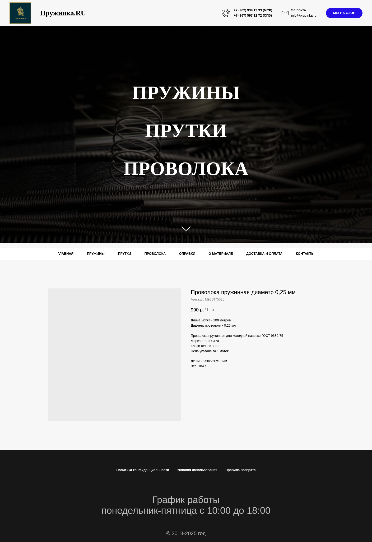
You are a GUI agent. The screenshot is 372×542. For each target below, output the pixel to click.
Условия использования (197, 470)
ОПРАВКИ (187, 253)
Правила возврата (240, 470)
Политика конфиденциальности (142, 470)
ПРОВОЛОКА (155, 253)
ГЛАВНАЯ (65, 253)
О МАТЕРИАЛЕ (221, 253)
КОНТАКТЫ (305, 253)
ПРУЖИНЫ (95, 253)
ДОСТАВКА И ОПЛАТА (264, 253)
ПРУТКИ (124, 253)
